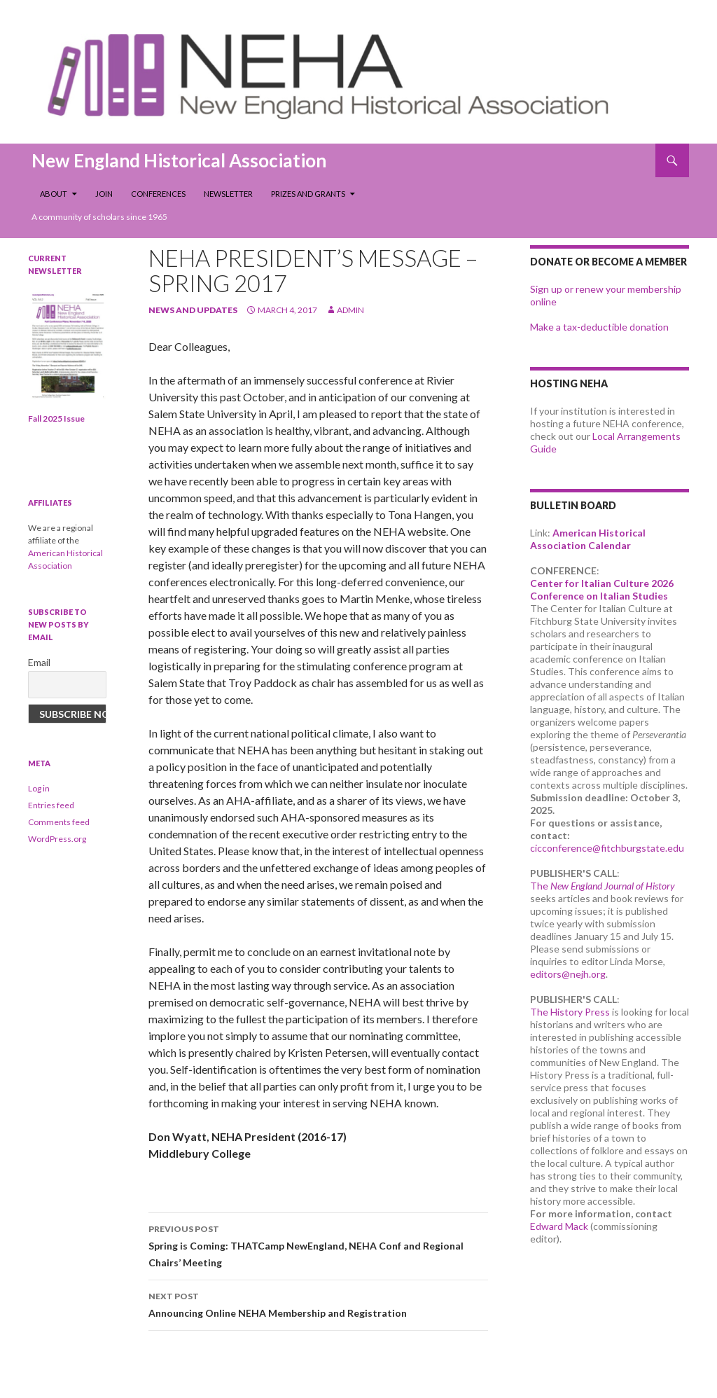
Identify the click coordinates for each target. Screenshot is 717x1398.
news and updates (192, 310)
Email (39, 662)
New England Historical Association (179, 160)
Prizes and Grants (308, 193)
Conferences (158, 193)
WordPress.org (57, 838)
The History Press (570, 1012)
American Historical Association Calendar (588, 539)
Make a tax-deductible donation (599, 327)
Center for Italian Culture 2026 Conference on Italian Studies (602, 589)
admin (350, 310)
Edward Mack (559, 1226)
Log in (39, 788)
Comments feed (59, 822)
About (53, 193)
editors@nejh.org (568, 974)
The (602, 886)
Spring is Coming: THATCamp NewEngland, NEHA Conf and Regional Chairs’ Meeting (318, 1244)
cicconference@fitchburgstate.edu (607, 848)
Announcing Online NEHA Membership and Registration (318, 1303)
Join (104, 193)
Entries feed (51, 805)
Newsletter (228, 193)
